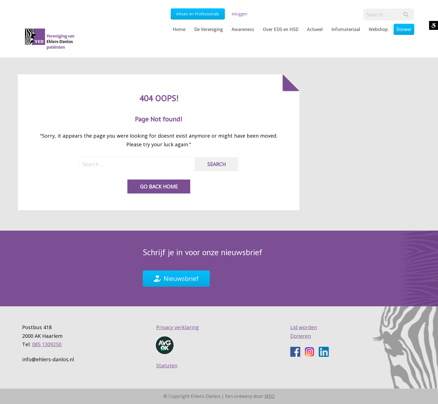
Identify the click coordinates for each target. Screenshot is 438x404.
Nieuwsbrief (181, 278)
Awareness (243, 29)
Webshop (378, 29)
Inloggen (239, 13)
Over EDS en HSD (280, 29)
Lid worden (303, 327)
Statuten (166, 365)
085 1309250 (46, 344)
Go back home (159, 186)
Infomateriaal (345, 29)
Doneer (403, 29)
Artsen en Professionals (197, 13)
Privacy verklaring (177, 327)
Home (179, 29)
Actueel (315, 29)
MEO (270, 396)
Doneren (300, 336)
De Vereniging (208, 29)
